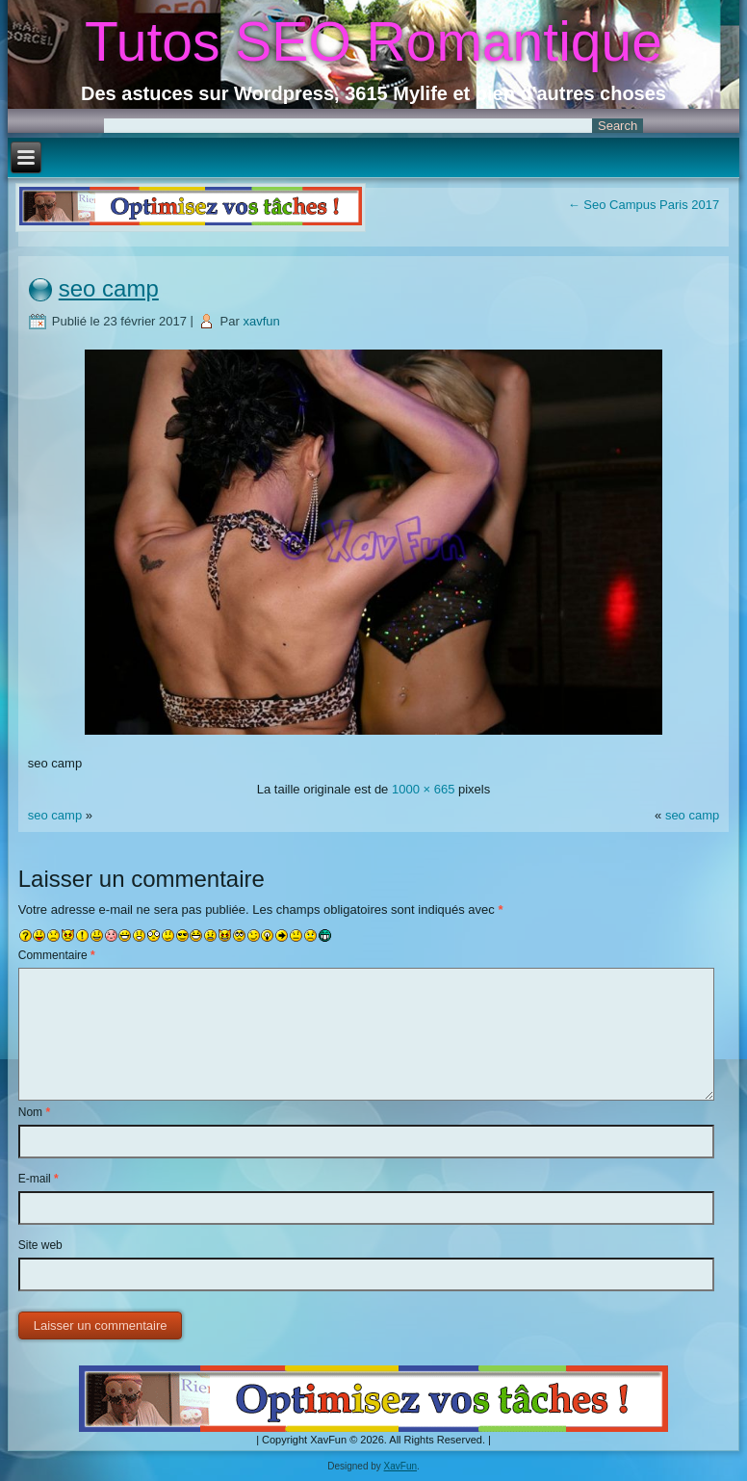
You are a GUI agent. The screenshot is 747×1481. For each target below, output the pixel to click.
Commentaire (56, 955)
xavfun (261, 321)
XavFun (400, 1466)
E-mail (38, 1178)
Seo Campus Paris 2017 (644, 204)
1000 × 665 (423, 789)
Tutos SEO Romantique (373, 41)
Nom (34, 1112)
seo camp (109, 288)
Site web (40, 1245)
